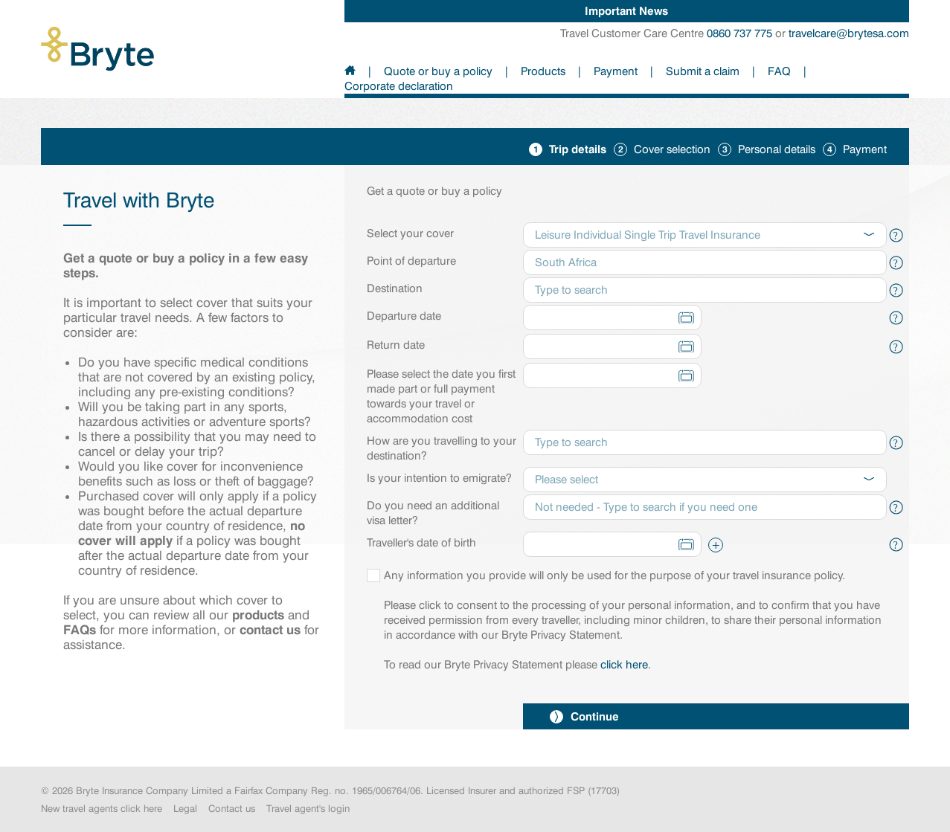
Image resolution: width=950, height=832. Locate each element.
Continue (584, 716)
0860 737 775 (739, 33)
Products (543, 71)
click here (624, 664)
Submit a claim (702, 71)
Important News (626, 11)
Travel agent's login (308, 808)
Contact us (231, 808)
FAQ (779, 71)
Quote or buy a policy (438, 71)
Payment (616, 71)
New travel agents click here (101, 808)
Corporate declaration (398, 86)
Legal (185, 808)
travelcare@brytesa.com (849, 33)
